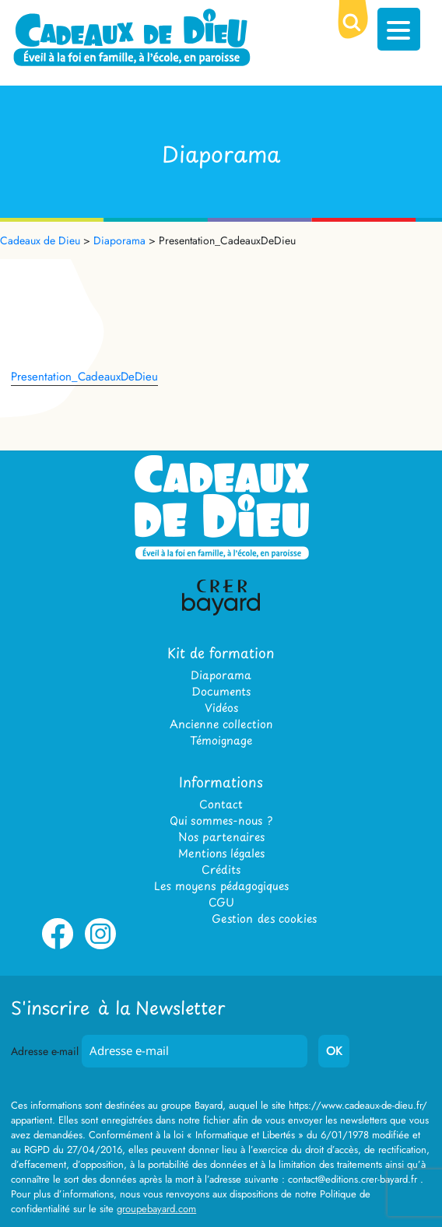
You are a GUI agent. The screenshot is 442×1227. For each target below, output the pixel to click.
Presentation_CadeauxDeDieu (84, 376)
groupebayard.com (156, 1208)
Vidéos (221, 707)
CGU (221, 902)
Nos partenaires (221, 837)
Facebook (57, 946)
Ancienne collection (221, 724)
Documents (221, 691)
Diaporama (221, 675)
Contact (221, 804)
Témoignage (221, 740)
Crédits (221, 869)
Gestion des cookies (264, 918)
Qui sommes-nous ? (221, 820)
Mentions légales (221, 853)
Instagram (100, 946)
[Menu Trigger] (398, 29)
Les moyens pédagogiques (221, 886)
